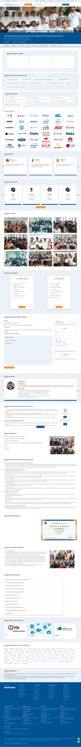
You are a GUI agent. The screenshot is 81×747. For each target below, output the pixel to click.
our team (5, 738)
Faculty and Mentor (44, 45)
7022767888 (63, 720)
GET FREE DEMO (65, 4)
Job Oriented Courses (42, 738)
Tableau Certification (52, 689)
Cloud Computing (7, 728)
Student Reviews (57, 738)
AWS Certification (36, 689)
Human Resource (36, 696)
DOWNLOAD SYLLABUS (9, 367)
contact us (13, 738)
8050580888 (63, 712)
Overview (7, 45)
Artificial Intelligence (66, 696)
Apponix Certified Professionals (65, 738)
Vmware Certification (52, 694)
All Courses (28, 4)
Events (72, 738)
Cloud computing (21, 691)
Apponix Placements (50, 738)
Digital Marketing (21, 687)
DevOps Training (36, 687)
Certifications (53, 45)
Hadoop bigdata (51, 687)
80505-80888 (7, 711)
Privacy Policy (73, 351)
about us (9, 738)
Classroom (59, 342)
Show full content (40, 426)
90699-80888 (44, 712)
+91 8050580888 (59, 322)
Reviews (28, 45)
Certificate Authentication (27, 738)
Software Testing (66, 691)
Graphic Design (65, 694)
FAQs (60, 45)
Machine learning (36, 691)
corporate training (19, 738)
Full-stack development (22, 689)
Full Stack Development (14, 728)
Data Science (65, 698)
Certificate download (35, 738)
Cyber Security (21, 696)
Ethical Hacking (51, 698)
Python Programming (66, 689)
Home (5, 39)
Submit (65, 354)
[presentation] (3, 166)
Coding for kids (65, 700)
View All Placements (40, 207)
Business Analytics (37, 694)
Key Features (14, 45)
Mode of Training (59, 340)
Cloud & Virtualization (22, 694)
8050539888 (44, 720)
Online (64, 342)
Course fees (35, 45)
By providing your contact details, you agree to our (66, 351)
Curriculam (21, 45)
